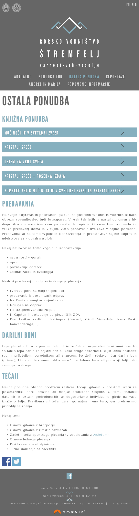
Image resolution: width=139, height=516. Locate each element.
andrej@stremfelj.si (55, 487)
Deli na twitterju (16, 461)
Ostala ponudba (84, 77)
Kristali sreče (18, 147)
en (128, 4)
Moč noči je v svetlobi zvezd (32, 133)
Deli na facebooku (6, 461)
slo (134, 4)
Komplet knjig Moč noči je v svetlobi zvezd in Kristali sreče (63, 190)
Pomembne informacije (89, 84)
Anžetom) (101, 434)
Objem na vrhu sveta (24, 161)
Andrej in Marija (45, 84)
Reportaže (115, 77)
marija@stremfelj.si (57, 495)
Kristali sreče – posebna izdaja (35, 176)
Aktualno (23, 77)
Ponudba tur (50, 77)
